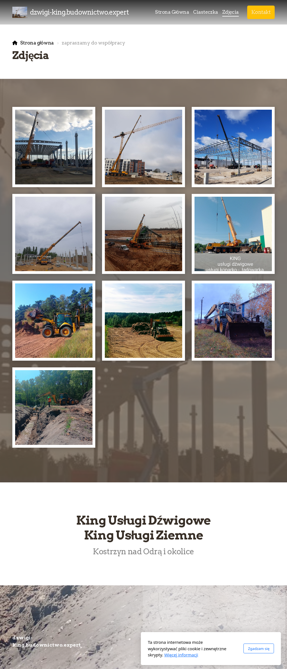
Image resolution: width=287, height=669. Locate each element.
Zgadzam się (191, 648)
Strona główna (37, 43)
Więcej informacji (114, 655)
